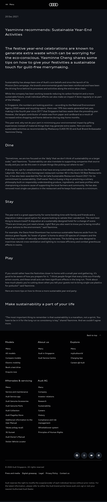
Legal (41, 473)
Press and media (12, 473)
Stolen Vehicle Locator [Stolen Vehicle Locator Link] (16, 441)
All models (10, 353)
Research (42, 401)
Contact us (64, 473)
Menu (8, 349)
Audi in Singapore (46, 353)
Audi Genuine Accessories (17, 401)
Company (42, 392)
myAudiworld (77, 353)
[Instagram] (84, 455)
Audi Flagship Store (14, 415)
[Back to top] (94, 335)
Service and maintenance (17, 392)
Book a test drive (13, 367)
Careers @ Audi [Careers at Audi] (78, 362)
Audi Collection (12, 410)
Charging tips (77, 358)
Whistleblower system (48, 427)
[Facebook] (77, 455)
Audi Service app (13, 396)
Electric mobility (13, 362)
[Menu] (9, 4)
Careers (41, 410)
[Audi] (53, 4)
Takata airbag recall (14, 427)
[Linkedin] (99, 455)
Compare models (13, 358)
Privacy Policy (52, 473)
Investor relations (46, 396)
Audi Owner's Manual (15, 437)
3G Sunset (10, 432)
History (41, 415)
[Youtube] (91, 455)
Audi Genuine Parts (14, 406)
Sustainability (44, 406)
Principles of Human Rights (50, 432)
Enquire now (11, 372)
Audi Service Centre (47, 358)
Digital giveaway (29, 473)
